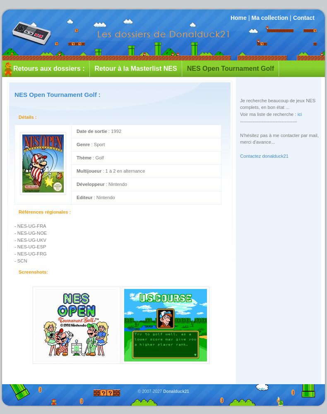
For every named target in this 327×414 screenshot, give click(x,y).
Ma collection (269, 17)
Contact (304, 17)
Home (239, 17)
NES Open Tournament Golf (230, 68)
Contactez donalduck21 (264, 156)
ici (300, 114)
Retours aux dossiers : (49, 68)
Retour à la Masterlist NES (136, 68)
